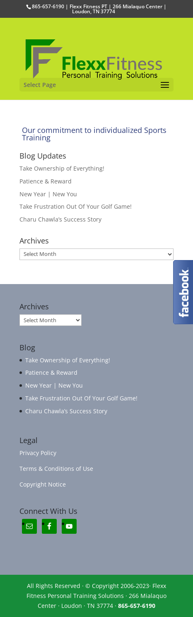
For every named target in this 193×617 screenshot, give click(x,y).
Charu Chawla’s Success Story (60, 219)
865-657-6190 (136, 606)
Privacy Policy (37, 453)
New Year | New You (48, 194)
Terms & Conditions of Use (56, 468)
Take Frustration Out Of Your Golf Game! (75, 206)
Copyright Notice (42, 484)
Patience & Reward (45, 181)
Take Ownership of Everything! (61, 168)
